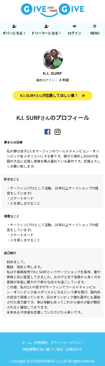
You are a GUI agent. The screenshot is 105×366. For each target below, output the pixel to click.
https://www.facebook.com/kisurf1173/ (47, 131)
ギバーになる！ (14, 33)
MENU (94, 33)
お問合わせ (74, 349)
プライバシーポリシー (67, 342)
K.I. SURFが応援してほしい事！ (49, 95)
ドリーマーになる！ (46, 33)
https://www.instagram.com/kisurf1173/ (57, 131)
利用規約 (41, 342)
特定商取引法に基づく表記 (43, 349)
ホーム (27, 342)
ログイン (74, 33)
